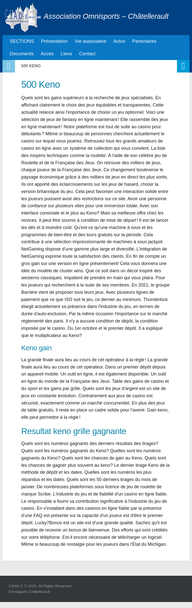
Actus (119, 41)
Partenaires (144, 41)
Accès (47, 53)
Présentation (54, 41)
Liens (66, 53)
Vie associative (90, 41)
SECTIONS (22, 41)
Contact (87, 53)
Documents (22, 53)
